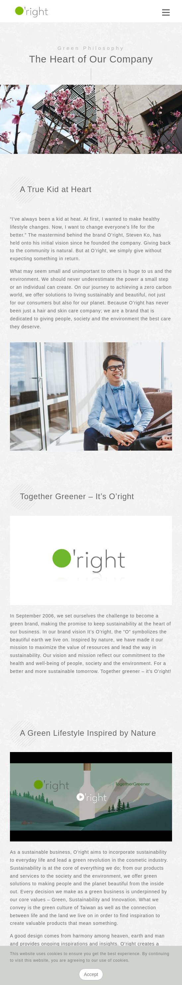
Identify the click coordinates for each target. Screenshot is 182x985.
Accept (91, 974)
